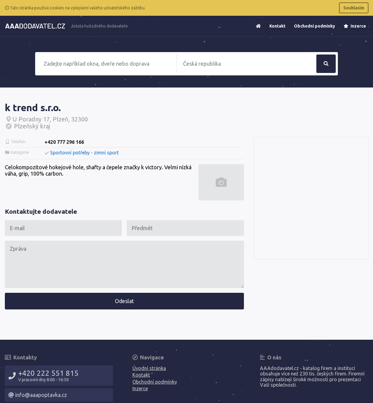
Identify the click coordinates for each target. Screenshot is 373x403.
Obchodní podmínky (314, 26)
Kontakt (277, 26)
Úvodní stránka (149, 368)
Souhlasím (353, 7)
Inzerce (355, 26)
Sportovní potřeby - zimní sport (84, 152)
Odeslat (124, 301)
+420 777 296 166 (64, 142)
